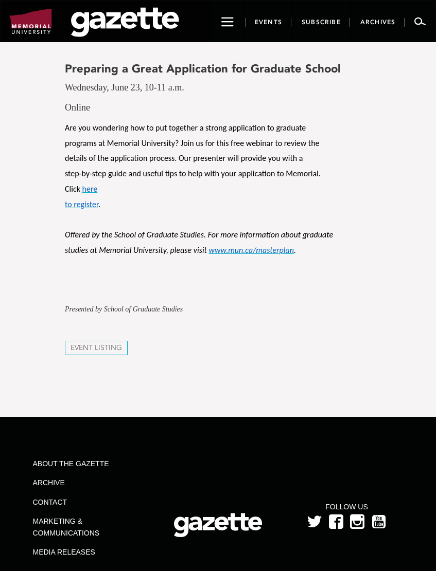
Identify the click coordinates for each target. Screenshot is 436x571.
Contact (50, 502)
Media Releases (64, 552)
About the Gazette (71, 463)
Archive (49, 482)
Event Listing (96, 347)
